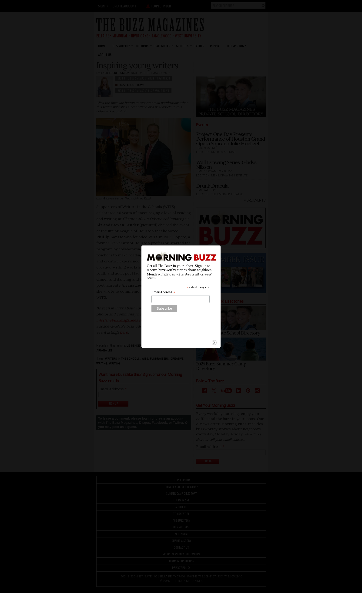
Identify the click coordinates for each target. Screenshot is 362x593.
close (214, 330)
